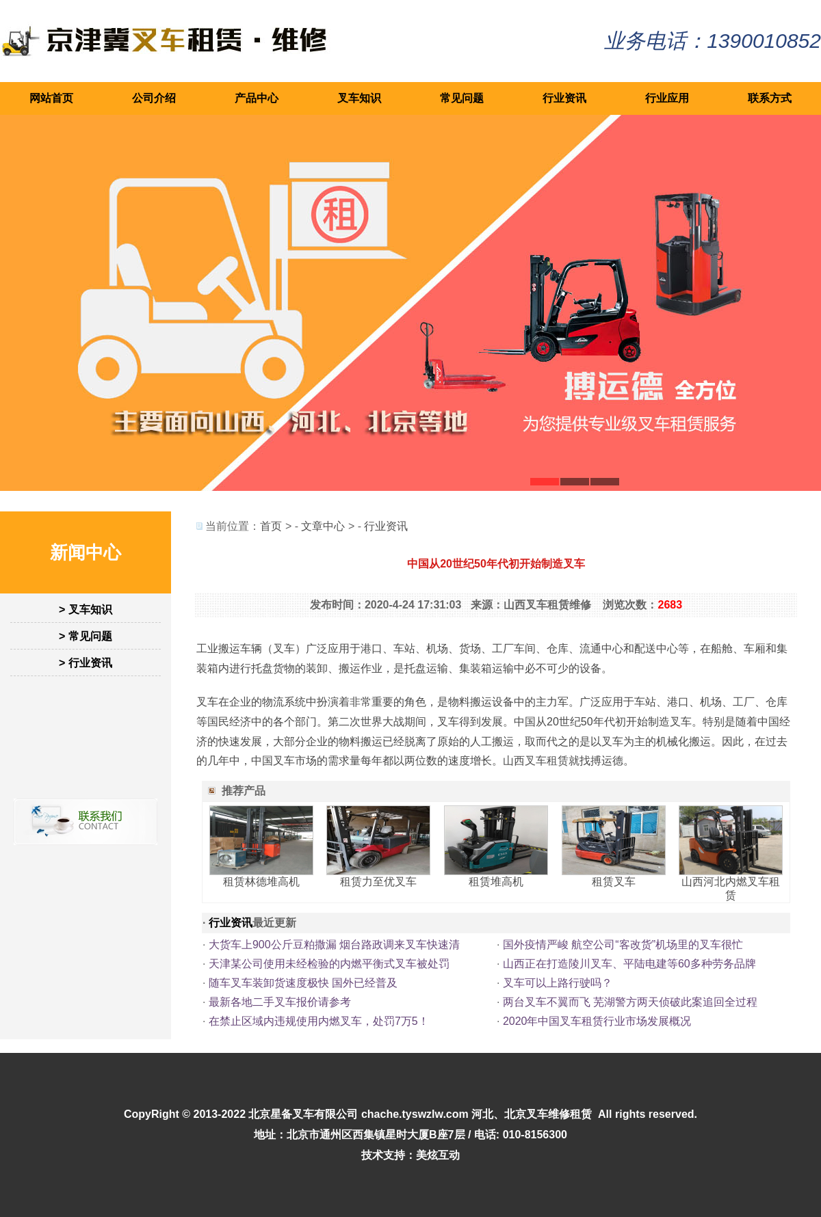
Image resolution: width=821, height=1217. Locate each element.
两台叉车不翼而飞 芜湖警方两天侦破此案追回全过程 (630, 1002)
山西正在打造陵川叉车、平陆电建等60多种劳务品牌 (629, 963)
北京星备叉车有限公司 (303, 1114)
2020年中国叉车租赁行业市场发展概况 (597, 1021)
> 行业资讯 (85, 663)
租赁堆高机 (496, 881)
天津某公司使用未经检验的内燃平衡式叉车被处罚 (329, 963)
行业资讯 (564, 98)
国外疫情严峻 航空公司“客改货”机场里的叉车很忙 (623, 944)
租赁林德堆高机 (261, 881)
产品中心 (256, 98)
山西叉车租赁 (536, 760)
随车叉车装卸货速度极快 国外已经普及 (303, 983)
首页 (271, 526)
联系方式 (770, 98)
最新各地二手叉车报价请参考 (280, 1002)
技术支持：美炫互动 (410, 1155)
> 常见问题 (85, 636)
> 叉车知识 (85, 609)
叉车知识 (359, 98)
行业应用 (667, 98)
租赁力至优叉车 (378, 881)
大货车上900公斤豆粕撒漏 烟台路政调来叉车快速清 (334, 944)
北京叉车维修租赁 (548, 1114)
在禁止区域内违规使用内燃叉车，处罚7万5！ (319, 1021)
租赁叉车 (614, 881)
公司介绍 (154, 98)
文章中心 (323, 526)
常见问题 (462, 98)
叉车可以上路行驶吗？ (557, 983)
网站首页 (51, 98)
